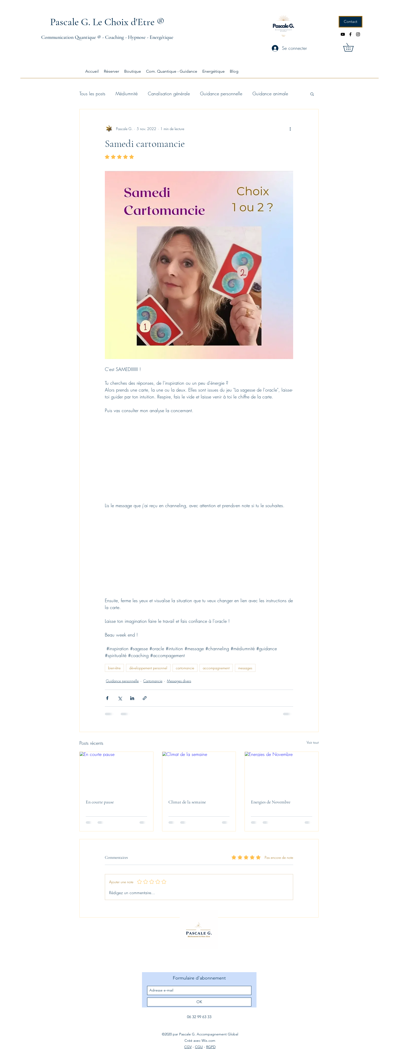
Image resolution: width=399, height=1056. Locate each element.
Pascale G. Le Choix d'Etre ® (107, 22)
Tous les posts (92, 93)
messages (245, 667)
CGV (188, 1047)
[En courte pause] (116, 772)
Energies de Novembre (270, 802)
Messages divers (179, 680)
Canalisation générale (169, 93)
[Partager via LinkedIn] (132, 698)
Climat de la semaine (187, 802)
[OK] (199, 1002)
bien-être (114, 667)
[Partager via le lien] (144, 698)
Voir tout (313, 742)
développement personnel (148, 667)
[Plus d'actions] (290, 129)
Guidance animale (270, 93)
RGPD (211, 1047)
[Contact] (350, 21)
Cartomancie (152, 680)
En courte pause (100, 802)
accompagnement (216, 667)
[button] (352, 47)
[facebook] (350, 34)
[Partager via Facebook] (107, 698)
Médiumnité (127, 93)
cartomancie (185, 667)
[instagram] (358, 34)
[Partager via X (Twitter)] (119, 698)
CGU (199, 1047)
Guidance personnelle (221, 93)
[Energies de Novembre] (281, 772)
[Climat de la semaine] (199, 772)
